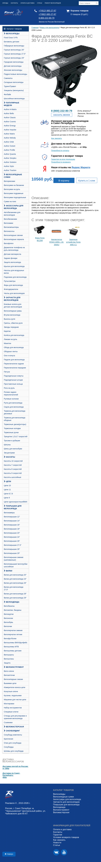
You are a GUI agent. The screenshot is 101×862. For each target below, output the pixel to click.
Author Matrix (9, 134)
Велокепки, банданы (12, 610)
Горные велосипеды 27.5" (15, 54)
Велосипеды (11, 33)
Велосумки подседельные (15, 197)
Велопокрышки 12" (12, 517)
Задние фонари (10, 258)
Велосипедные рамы (13, 311)
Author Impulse (10, 130)
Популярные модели (11, 104)
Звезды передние (11, 327)
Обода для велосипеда (14, 347)
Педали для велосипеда (14, 360)
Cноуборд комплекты (13, 735)
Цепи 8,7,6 (8, 494)
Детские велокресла (12, 254)
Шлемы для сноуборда (13, 751)
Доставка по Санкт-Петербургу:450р (11, 775)
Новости (57, 842)
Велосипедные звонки (13, 235)
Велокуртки (9, 614)
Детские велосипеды (13, 66)
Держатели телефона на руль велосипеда (14, 248)
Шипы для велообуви (13, 449)
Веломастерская (14, 727)
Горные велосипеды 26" (14, 50)
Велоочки (8, 626)
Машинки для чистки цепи (15, 700)
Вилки (8, 571)
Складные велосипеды (13, 82)
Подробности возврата (61, 162)
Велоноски (8, 618)
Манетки (7, 343)
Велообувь (8, 622)
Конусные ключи (11, 691)
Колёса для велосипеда (14, 335)
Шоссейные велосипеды (14, 98)
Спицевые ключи (11, 712)
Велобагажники (10, 219)
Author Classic (10, 117)
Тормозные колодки (12, 428)
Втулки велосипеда (12, 315)
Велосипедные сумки (13, 175)
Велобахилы (9, 606)
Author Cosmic (10, 122)
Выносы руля (9, 319)
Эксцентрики (9, 453)
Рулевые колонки (11, 399)
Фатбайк (7, 94)
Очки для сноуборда (12, 743)
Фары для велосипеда (13, 285)
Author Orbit (9, 142)
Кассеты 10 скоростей (13, 461)
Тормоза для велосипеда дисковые (14, 412)
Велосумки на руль (12, 189)
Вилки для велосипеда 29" (15, 598)
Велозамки (8, 223)
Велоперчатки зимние (13, 630)
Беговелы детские (11, 42)
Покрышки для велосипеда (12, 507)
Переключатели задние (14, 364)
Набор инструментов (13, 708)
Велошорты (9, 655)
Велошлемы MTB (11, 647)
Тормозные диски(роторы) (15, 424)
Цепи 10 (7, 485)
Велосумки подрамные (13, 193)
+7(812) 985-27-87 (47, 11)
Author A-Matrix (10, 109)
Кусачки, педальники (12, 695)
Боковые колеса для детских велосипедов (13, 305)
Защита (7, 663)
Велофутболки (10, 638)
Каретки (7, 331)
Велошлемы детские (12, 651)
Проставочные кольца (13, 384)
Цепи (7, 481)
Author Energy (10, 126)
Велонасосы (9, 231)
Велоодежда (11, 602)
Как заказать (56, 138)
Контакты (14, 3)
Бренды (5, 3)
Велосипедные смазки (13, 679)
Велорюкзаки (9, 181)
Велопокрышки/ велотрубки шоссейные (15, 565)
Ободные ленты (10, 351)
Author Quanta (10, 154)
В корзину (64, 180)
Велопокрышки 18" (12, 529)
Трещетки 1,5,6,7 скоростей (15, 436)
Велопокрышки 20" (12, 533)
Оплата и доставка (27, 3)
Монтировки (9, 704)
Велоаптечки (9, 675)
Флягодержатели (11, 289)
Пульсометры (9, 281)
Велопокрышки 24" (12, 537)
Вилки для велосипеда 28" (15, 594)
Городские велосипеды (13, 62)
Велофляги (8, 243)
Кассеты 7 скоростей (13, 465)
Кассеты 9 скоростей (13, 473)
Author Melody (10, 138)
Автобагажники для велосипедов (12, 213)
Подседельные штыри (13, 380)
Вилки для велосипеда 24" (15, 579)
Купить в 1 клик (86, 180)
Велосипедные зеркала (14, 239)
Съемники (8, 722)
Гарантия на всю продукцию (63, 159)
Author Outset (9, 146)
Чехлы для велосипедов (14, 293)
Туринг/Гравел (10, 86)
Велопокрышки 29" (12, 553)
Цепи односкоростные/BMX (15, 502)
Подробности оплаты (60, 150)
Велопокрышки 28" (12, 549)
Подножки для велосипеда (15, 277)
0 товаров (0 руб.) (79, 14)
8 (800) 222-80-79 (61, 111)
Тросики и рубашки (12, 441)
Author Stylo (9, 166)
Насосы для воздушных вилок (14, 271)
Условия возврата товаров (66, 837)
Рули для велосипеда (13, 403)
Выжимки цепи (10, 683)
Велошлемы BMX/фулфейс (15, 643)
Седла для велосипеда (14, 407)
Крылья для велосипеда (14, 266)
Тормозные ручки (11, 432)
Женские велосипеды (13, 70)
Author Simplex (10, 158)
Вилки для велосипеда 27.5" (13, 588)
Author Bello (9, 113)
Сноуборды (9, 747)
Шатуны (7, 445)
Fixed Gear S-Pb (10, 38)
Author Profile (9, 150)
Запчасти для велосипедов (12, 298)
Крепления (8, 739)
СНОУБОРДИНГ (12, 731)
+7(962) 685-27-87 (47, 14)
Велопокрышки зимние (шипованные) (13, 558)
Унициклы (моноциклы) (14, 90)
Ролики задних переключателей (11, 393)
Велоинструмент (14, 667)
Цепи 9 (7, 498)
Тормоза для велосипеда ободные (14, 419)
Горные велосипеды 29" (14, 58)
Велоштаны (9, 659)
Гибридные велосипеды (14, 46)
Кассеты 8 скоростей (13, 469)
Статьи (39, 3)
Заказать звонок (61, 115)
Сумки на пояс (10, 201)
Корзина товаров (79, 11)
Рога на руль (9, 388)
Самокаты (8, 78)
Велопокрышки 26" (12, 541)
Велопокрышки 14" (12, 521)
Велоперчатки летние (13, 634)
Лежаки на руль (10, 339)
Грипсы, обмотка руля (13, 323)
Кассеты (9, 457)
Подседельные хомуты (13, 376)
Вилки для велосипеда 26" (15, 583)
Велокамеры (9, 513)
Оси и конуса (9, 355)
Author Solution (10, 162)
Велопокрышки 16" (12, 525)
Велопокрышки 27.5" (12, 545)
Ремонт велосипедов (53, 3)
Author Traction (10, 170)
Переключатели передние (15, 368)
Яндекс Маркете (81, 167)
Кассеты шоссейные (12, 477)
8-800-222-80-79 (46, 18)
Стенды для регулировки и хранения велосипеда (15, 717)
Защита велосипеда (12, 262)
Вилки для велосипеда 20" (15, 575)
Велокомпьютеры (11, 227)
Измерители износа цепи (14, 687)
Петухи (7, 372)
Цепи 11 (7, 490)
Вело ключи (9, 671)
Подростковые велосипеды (15, 74)
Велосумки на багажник (14, 185)
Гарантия (57, 835)
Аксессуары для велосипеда (13, 207)
